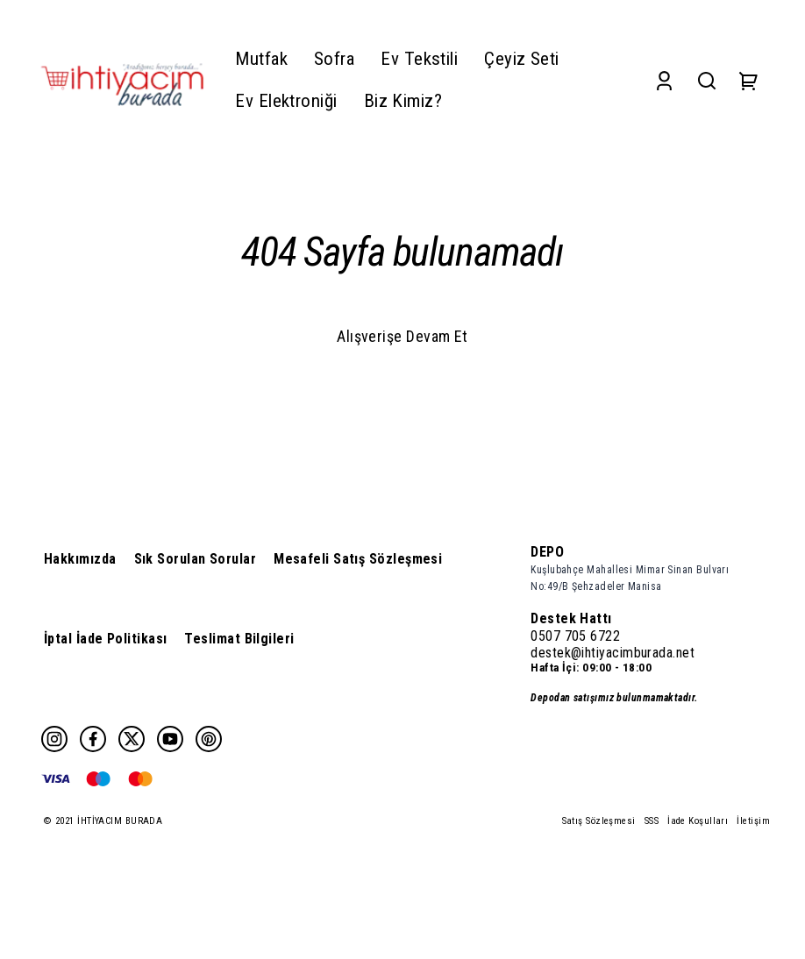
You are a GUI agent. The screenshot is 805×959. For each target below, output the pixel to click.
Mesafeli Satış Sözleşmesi (358, 559)
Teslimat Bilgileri (239, 638)
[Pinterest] (209, 739)
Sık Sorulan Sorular (195, 559)
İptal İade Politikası (105, 638)
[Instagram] (54, 739)
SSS (652, 821)
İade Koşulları (697, 821)
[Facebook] (93, 739)
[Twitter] (131, 739)
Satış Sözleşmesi (599, 821)
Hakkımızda (80, 559)
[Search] (707, 80)
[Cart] (749, 80)
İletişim (753, 821)
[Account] (664, 80)
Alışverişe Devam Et (402, 336)
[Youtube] (170, 739)
